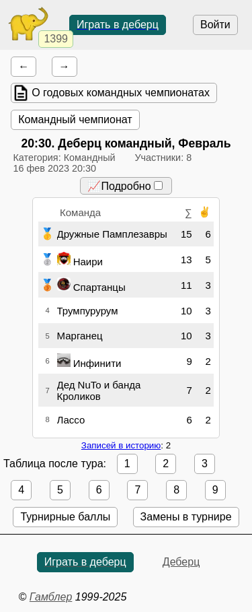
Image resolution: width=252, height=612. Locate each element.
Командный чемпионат (75, 119)
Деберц (181, 562)
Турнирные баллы (65, 516)
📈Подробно (124, 186)
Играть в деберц (118, 24)
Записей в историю (121, 445)
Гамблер (51, 597)
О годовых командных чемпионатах (121, 92)
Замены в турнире (186, 516)
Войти (215, 24)
